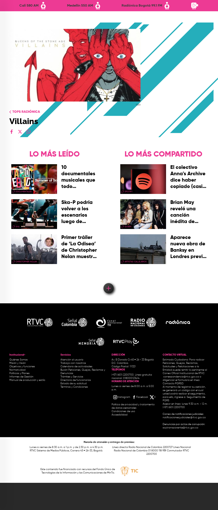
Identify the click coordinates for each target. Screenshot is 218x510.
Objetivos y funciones (22, 366)
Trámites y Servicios (71, 377)
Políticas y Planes (19, 373)
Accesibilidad (120, 415)
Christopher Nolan (26, 262)
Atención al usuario (71, 360)
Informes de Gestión (21, 377)
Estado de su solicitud (73, 383)
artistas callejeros (136, 262)
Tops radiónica (26, 112)
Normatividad (17, 370)
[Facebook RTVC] (140, 397)
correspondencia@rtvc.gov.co (181, 377)
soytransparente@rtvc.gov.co (180, 428)
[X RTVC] (152, 397)
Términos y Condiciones (74, 387)
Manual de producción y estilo (27, 380)
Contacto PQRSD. (173, 383)
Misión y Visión (17, 363)
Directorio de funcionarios (75, 380)
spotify (129, 192)
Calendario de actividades (76, 366)
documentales (24, 192)
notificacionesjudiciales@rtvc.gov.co (184, 417)
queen (128, 227)
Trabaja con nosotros (73, 363)
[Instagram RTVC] (121, 397)
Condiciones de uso (123, 411)
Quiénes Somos (18, 360)
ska (17, 227)
